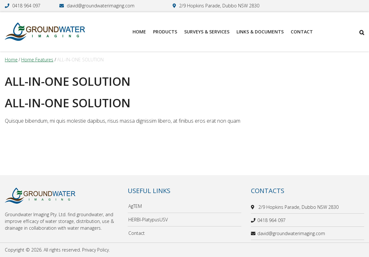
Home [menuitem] (139, 32)
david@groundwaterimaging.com (100, 6)
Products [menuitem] (165, 32)
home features (37, 60)
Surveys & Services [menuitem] (206, 32)
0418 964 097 (26, 6)
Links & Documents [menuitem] (260, 32)
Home (11, 60)
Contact (136, 233)
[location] (253, 207)
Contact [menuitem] (302, 32)
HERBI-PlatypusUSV (148, 220)
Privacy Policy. (96, 250)
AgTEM (135, 206)
